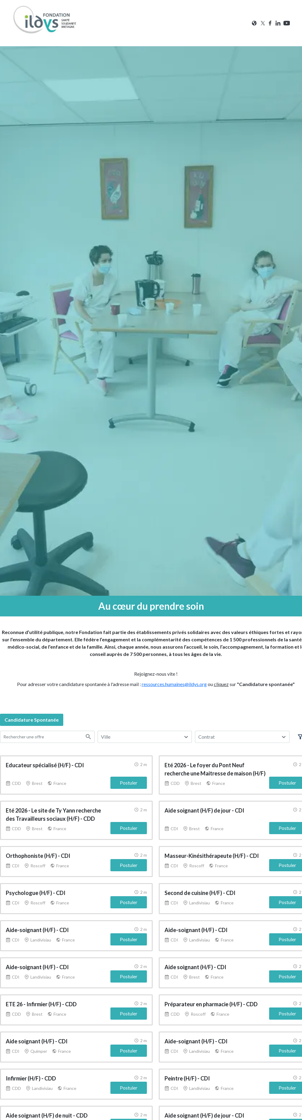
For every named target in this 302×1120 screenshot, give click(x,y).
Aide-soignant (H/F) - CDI (37, 930)
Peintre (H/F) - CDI (187, 1078)
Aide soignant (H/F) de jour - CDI (204, 810)
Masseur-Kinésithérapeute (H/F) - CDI (212, 855)
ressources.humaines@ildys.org (174, 684)
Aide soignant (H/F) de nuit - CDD (47, 1115)
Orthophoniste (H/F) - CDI (38, 855)
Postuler (128, 782)
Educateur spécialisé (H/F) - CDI (45, 765)
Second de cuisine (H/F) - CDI (200, 892)
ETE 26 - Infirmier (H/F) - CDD (41, 1004)
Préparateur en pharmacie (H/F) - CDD (211, 1004)
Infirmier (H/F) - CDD (31, 1078)
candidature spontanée (32, 720)
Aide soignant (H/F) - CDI (195, 967)
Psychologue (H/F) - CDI (35, 892)
